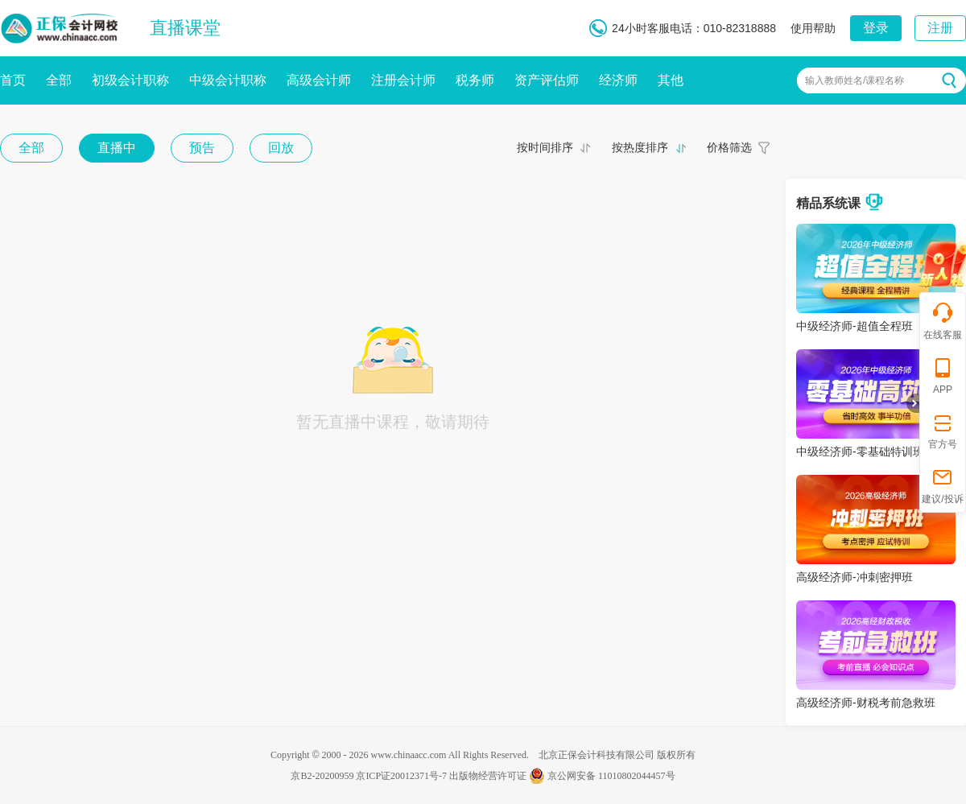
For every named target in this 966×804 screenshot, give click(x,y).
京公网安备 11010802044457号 (602, 775)
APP (943, 375)
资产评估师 (546, 80)
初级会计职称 (130, 80)
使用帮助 (813, 28)
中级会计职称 (227, 80)
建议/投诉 (942, 485)
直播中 (116, 148)
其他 (670, 80)
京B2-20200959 (322, 775)
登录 (876, 28)
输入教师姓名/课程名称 (854, 80)
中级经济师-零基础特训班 (860, 451)
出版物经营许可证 (487, 775)
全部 (59, 80)
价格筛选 (729, 147)
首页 (13, 80)
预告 (202, 148)
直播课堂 (185, 28)
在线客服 (942, 320)
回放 (281, 148)
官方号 (942, 430)
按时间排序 (545, 147)
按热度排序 (640, 147)
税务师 (475, 80)
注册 (940, 28)
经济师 (618, 80)
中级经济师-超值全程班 (854, 326)
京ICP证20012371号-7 (401, 775)
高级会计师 (319, 80)
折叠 (912, 403)
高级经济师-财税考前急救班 (865, 702)
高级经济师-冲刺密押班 (854, 577)
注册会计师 (403, 80)
